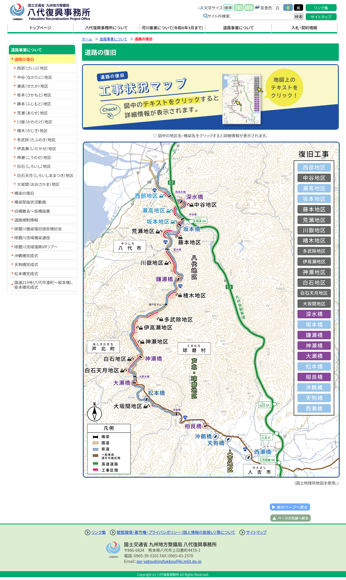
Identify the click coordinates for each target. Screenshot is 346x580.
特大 (249, 8)
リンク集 (321, 8)
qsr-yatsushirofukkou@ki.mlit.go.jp (168, 561)
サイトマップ (321, 17)
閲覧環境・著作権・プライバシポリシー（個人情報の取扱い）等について (176, 532)
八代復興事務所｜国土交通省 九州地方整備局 (55, 12)
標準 (228, 8)
